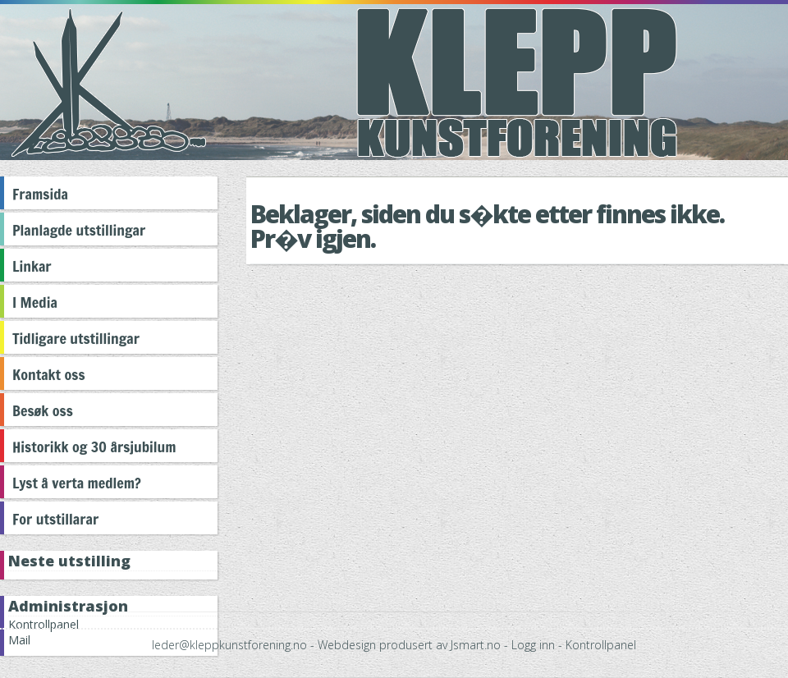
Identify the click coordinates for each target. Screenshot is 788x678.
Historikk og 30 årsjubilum (94, 446)
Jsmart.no (476, 645)
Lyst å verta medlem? (76, 482)
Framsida (40, 193)
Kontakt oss (48, 374)
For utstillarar (55, 518)
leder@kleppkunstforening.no (229, 645)
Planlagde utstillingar (78, 230)
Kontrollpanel (601, 645)
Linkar (32, 266)
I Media (34, 302)
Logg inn (533, 645)
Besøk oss (42, 410)
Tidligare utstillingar (76, 338)
